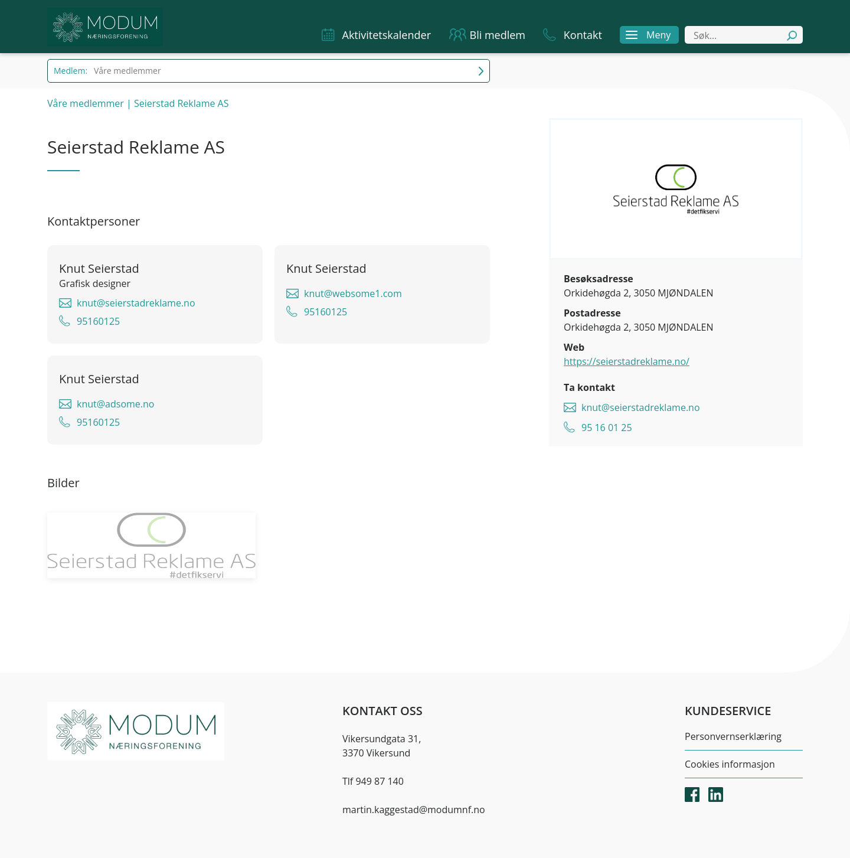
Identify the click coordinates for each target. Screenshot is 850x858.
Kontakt (583, 35)
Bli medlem (498, 35)
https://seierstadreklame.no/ (626, 361)
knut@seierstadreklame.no (640, 407)
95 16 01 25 (606, 427)
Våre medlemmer (85, 103)
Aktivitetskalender (386, 35)
